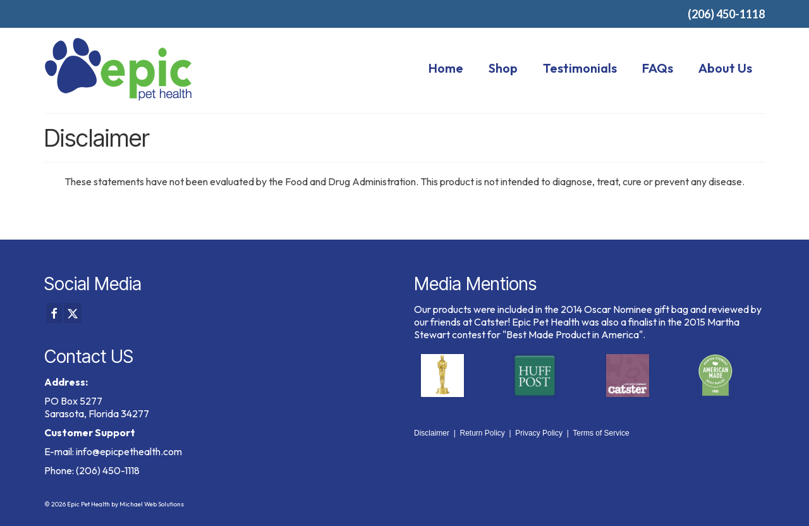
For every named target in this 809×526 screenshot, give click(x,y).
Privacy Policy (539, 433)
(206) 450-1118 (726, 14)
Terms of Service (601, 433)
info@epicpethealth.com (129, 451)
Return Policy (481, 433)
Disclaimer (431, 433)
